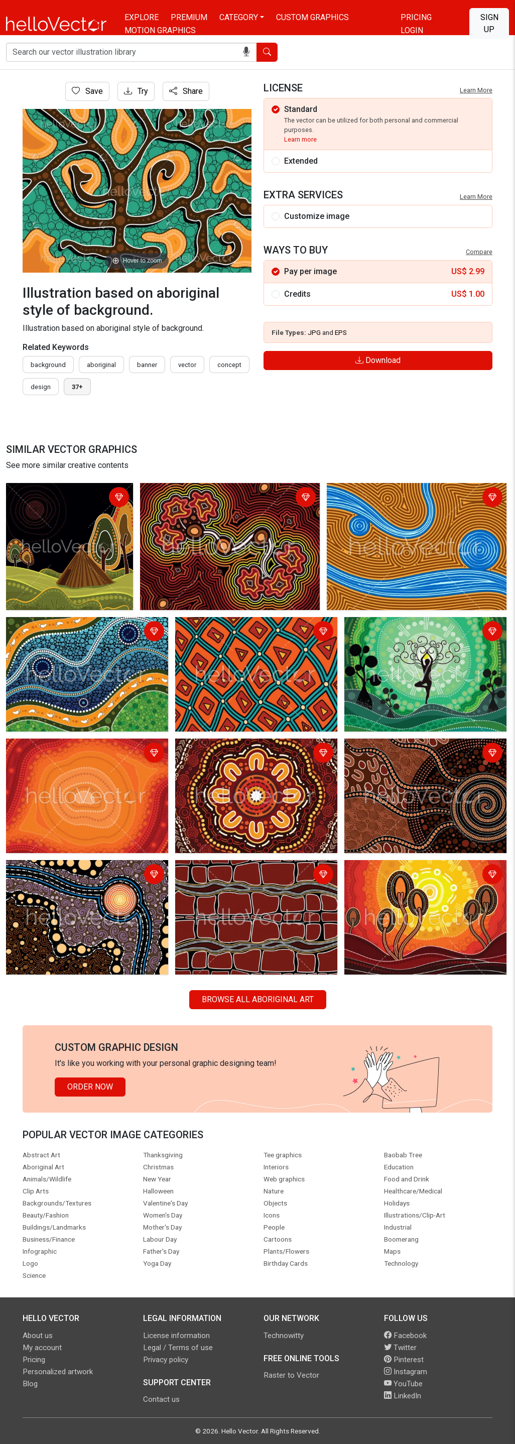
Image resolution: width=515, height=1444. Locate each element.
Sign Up (489, 23)
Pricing (416, 17)
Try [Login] (136, 91)
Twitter (400, 1347)
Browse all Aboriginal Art (258, 999)
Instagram (405, 1371)
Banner (147, 365)
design (41, 387)
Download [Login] (378, 360)
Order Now (90, 1087)
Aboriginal (101, 365)
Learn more (300, 139)
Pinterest (404, 1359)
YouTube (403, 1383)
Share (186, 91)
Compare (479, 252)
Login (412, 30)
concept (229, 365)
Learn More (476, 90)
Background (48, 365)
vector (187, 365)
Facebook (405, 1335)
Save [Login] (87, 91)
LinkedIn (402, 1395)
